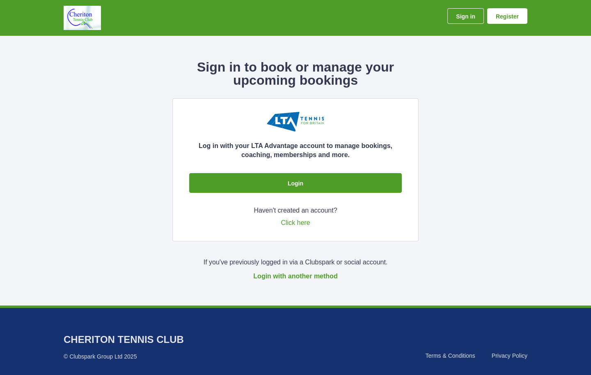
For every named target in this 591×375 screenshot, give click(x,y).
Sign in (465, 16)
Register (507, 16)
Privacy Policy (509, 355)
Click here (295, 222)
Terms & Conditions (450, 355)
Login (295, 183)
